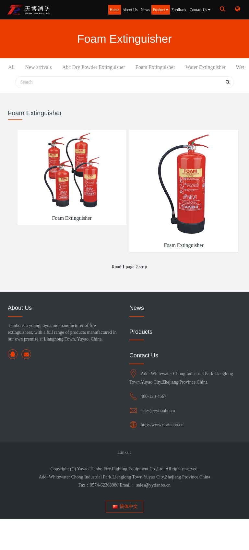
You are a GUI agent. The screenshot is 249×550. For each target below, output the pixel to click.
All (11, 67)
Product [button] (160, 9)
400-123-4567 (153, 427)
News (145, 9)
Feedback (179, 9)
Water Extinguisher (138, 71)
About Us (130, 9)
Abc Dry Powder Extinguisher (64, 74)
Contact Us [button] (200, 9)
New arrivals (33, 71)
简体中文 (124, 537)
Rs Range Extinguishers (213, 71)
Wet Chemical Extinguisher (175, 74)
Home (114, 9)
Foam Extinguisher (101, 71)
